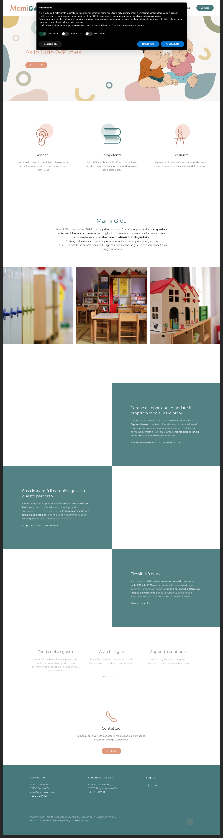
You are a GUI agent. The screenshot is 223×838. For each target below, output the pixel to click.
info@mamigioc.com (42, 791)
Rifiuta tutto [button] (148, 44)
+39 (97, 791)
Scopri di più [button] (50, 44)
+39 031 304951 (38, 795)
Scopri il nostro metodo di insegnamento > (155, 442)
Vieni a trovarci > (140, 603)
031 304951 (111, 751)
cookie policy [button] (154, 16)
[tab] (104, 676)
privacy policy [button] (129, 13)
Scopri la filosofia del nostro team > (42, 525)
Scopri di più (36, 65)
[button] (189, 822)
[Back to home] (25, 8)
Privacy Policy (61, 820)
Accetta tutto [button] (172, 44)
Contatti (205, 7)
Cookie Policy (79, 820)
